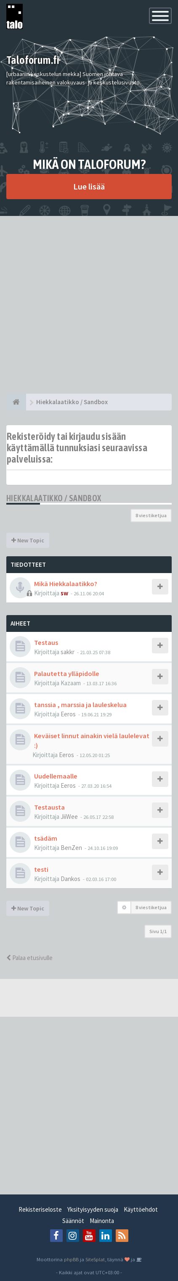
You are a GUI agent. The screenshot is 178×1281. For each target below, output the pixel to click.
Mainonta (102, 1221)
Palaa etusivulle (29, 958)
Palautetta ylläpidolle (66, 673)
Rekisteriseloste (40, 1209)
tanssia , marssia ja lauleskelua (80, 704)
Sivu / (158, 931)
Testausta (49, 807)
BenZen (71, 848)
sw (64, 593)
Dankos (70, 879)
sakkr (67, 652)
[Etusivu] (16, 402)
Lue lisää (89, 186)
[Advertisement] (89, 305)
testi (41, 869)
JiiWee (69, 817)
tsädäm (45, 838)
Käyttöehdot (141, 1209)
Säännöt (73, 1221)
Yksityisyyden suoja (92, 1209)
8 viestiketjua (151, 515)
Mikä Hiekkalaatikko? (65, 583)
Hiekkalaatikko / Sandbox (53, 498)
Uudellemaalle (55, 776)
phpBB (71, 1259)
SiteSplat (95, 1259)
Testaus (46, 642)
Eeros (68, 714)
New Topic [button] (27, 540)
